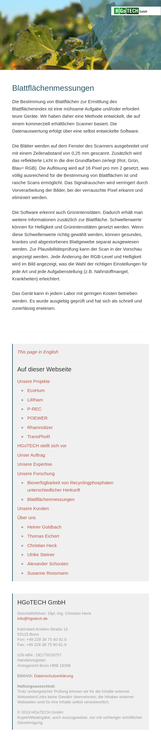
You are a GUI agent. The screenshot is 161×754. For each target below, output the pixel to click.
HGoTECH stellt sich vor (42, 445)
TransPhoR (38, 436)
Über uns (26, 517)
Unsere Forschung (36, 473)
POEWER (37, 418)
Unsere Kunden (33, 508)
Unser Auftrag (31, 455)
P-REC (34, 408)
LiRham (35, 399)
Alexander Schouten (47, 563)
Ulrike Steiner (41, 554)
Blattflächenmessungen (51, 499)
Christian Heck (42, 545)
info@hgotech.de (32, 618)
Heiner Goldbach (44, 526)
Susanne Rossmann (47, 573)
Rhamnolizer (40, 427)
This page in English (37, 351)
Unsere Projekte (33, 381)
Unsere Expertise (34, 464)
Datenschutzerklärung (53, 676)
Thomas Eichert (43, 536)
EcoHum (36, 390)
